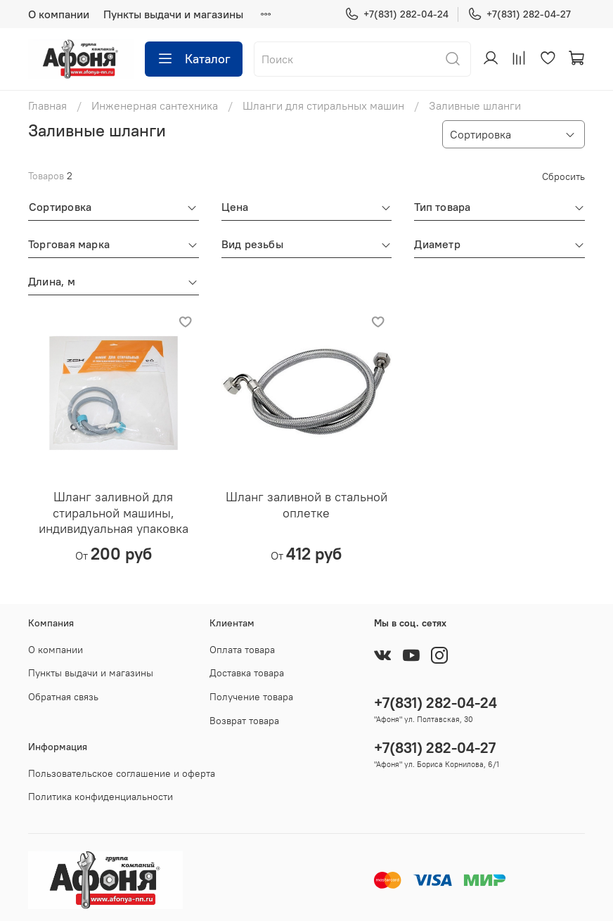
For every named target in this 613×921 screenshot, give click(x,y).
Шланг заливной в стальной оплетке (306, 505)
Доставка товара (246, 672)
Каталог (194, 59)
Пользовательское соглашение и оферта (121, 773)
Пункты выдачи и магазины (173, 14)
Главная (47, 105)
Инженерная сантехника (154, 105)
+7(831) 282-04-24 (396, 14)
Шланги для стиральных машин (323, 105)
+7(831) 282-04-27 (519, 14)
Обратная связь (63, 696)
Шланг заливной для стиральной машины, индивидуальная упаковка (113, 512)
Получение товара (251, 696)
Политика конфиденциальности (100, 796)
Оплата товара (242, 649)
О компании (58, 14)
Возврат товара (244, 720)
